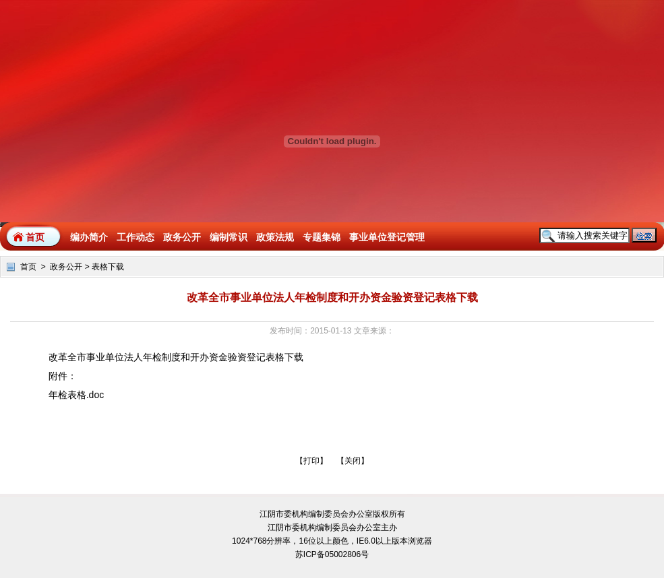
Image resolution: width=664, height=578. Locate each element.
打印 (311, 460)
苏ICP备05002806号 (332, 554)
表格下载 (108, 266)
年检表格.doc (76, 394)
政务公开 (66, 266)
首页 (35, 237)
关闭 (352, 460)
